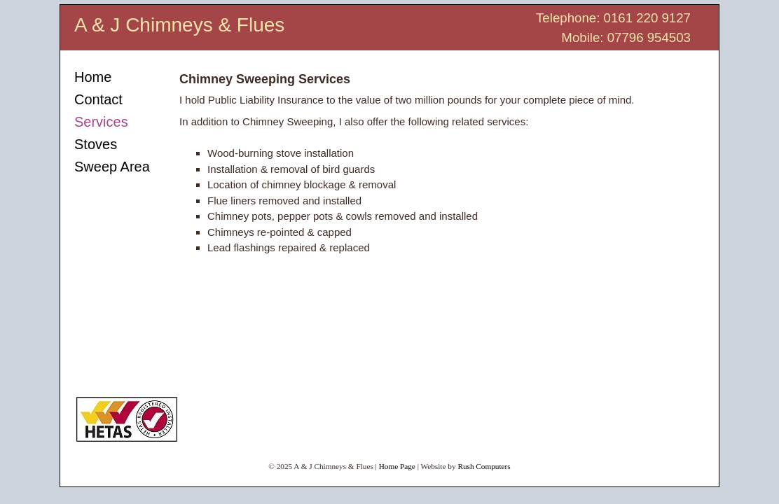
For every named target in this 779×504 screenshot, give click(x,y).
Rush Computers (483, 466)
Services (101, 122)
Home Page (397, 466)
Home (92, 77)
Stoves (95, 144)
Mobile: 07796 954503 (626, 37)
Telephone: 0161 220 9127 (613, 17)
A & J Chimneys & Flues (179, 25)
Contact (98, 99)
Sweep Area (112, 166)
